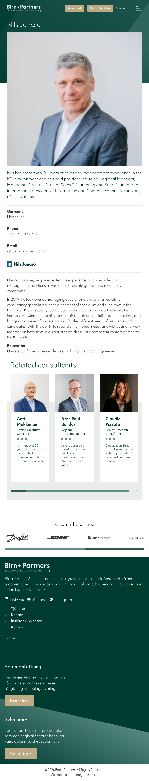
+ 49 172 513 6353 (22, 233)
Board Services (100, 8)
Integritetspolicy (86, 775)
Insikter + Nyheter (23, 620)
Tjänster (14, 608)
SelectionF (74, 8)
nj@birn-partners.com (25, 251)
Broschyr (19, 700)
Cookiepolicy (60, 775)
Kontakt (14, 627)
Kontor (13, 614)
